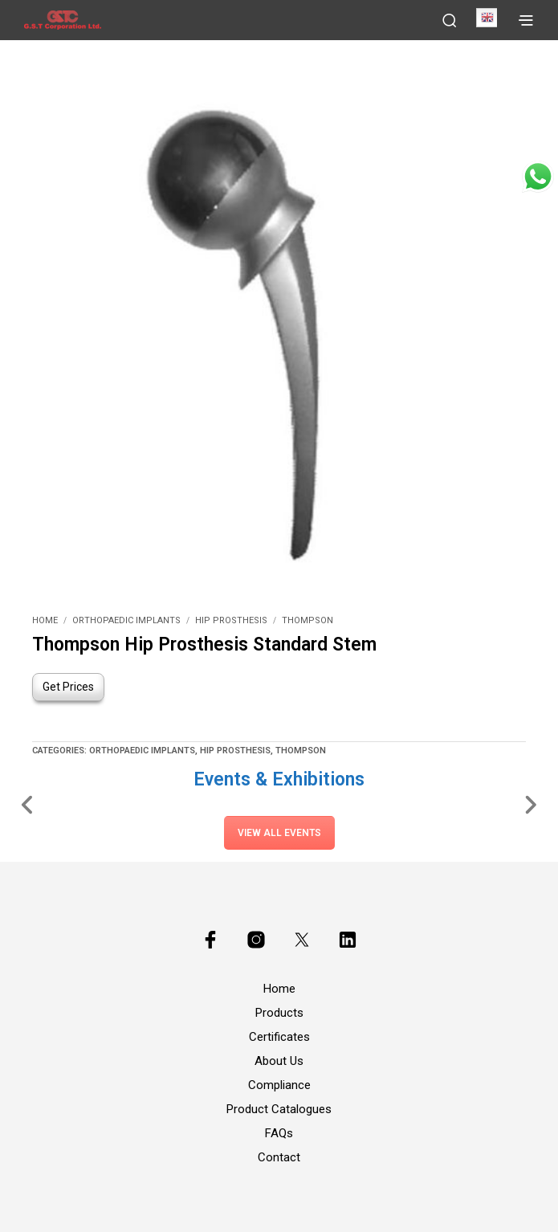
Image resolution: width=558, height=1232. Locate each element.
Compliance (279, 1085)
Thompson (307, 620)
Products (279, 1013)
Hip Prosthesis (231, 620)
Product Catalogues (279, 1109)
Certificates (279, 1037)
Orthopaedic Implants (126, 620)
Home (45, 620)
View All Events (279, 832)
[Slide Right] (530, 804)
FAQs (279, 1133)
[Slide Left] (27, 804)
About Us (279, 1061)
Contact (279, 1157)
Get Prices (68, 686)
